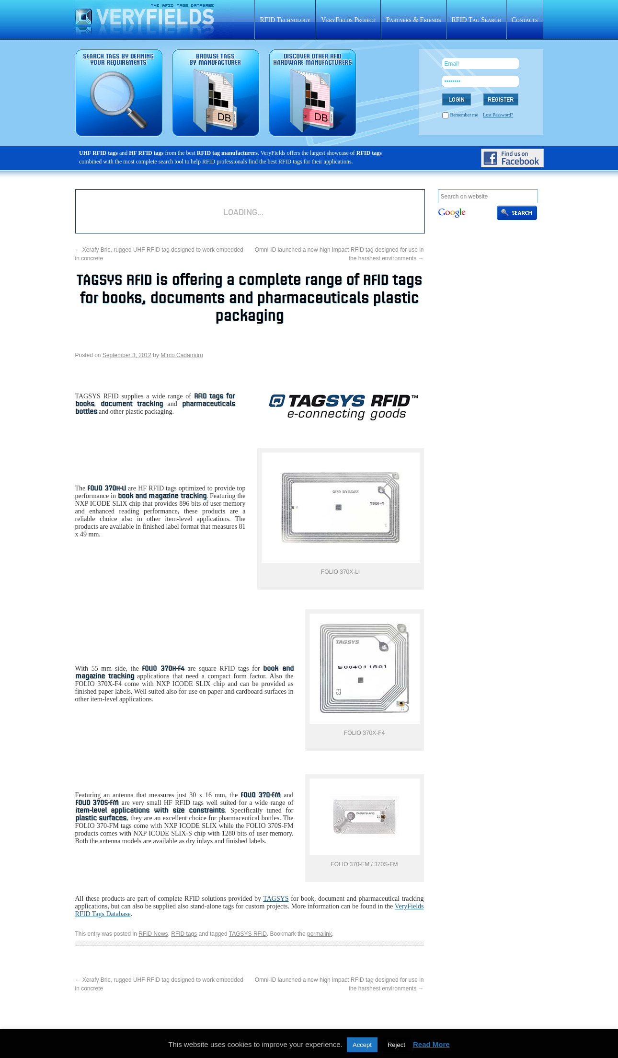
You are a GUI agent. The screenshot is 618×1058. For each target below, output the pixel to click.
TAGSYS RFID (248, 933)
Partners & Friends (413, 19)
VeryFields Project (348, 19)
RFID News (153, 933)
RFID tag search (119, 93)
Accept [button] (362, 1044)
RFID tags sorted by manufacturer (216, 93)
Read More (431, 1044)
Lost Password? (498, 114)
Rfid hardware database (312, 93)
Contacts (525, 19)
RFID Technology (285, 19)
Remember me (464, 114)
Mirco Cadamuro (181, 355)
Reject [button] (396, 1044)
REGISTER (500, 99)
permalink (319, 933)
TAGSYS (275, 898)
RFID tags (184, 933)
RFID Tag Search (476, 19)
